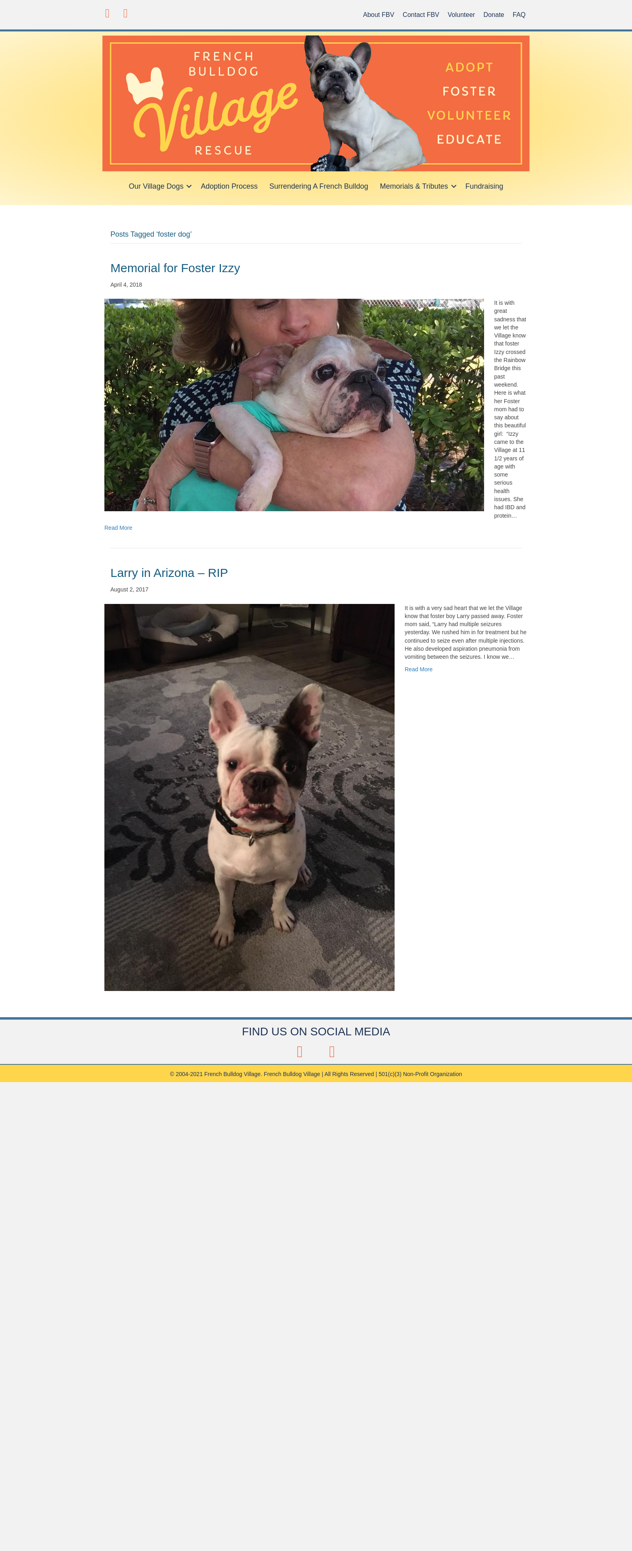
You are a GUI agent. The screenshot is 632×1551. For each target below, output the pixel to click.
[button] (107, 13)
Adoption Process (229, 186)
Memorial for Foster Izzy (175, 268)
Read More (118, 528)
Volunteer (461, 14)
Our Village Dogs (156, 186)
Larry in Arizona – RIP (169, 572)
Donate (493, 14)
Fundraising (484, 186)
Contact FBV (421, 14)
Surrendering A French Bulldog (318, 186)
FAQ (519, 14)
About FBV (378, 14)
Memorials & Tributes (414, 186)
